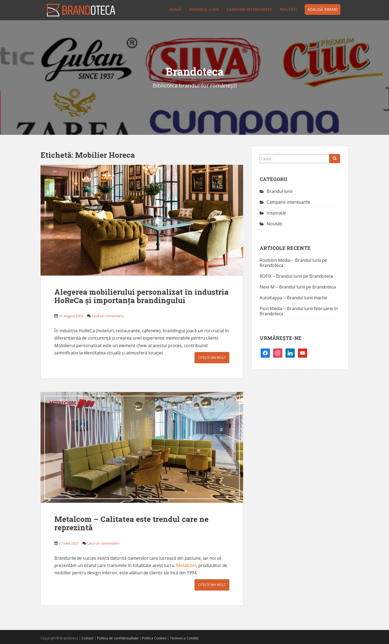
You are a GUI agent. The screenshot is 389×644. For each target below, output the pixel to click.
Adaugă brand (322, 9)
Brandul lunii (204, 9)
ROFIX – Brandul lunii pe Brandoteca (296, 276)
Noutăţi (288, 9)
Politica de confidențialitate (118, 638)
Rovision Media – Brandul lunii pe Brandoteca (293, 262)
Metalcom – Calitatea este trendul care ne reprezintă (131, 523)
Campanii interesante (249, 9)
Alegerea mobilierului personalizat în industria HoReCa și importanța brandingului (141, 296)
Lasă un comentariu (108, 315)
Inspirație (276, 213)
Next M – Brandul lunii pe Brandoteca (298, 287)
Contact (87, 638)
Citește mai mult (212, 357)
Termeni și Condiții (184, 638)
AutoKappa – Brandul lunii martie (293, 298)
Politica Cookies (154, 638)
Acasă (175, 9)
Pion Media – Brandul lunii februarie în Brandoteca (299, 311)
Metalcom (186, 565)
